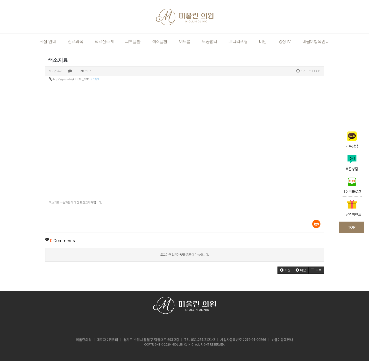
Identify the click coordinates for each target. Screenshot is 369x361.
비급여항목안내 (282, 339)
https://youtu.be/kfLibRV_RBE (74, 79)
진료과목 (75, 41)
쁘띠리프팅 (237, 41)
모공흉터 (209, 41)
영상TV (284, 41)
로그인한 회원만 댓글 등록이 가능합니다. (184, 254)
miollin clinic (182, 344)
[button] (285, 270)
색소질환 (159, 41)
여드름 (184, 41)
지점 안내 (48, 41)
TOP (351, 227)
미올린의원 (83, 339)
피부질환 (132, 41)
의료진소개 (104, 41)
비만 (263, 41)
